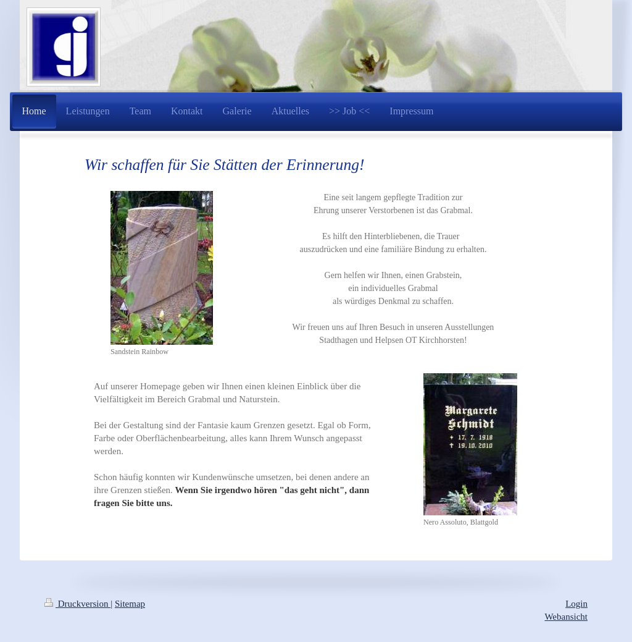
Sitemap (130, 604)
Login (576, 604)
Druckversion (77, 604)
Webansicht (566, 617)
